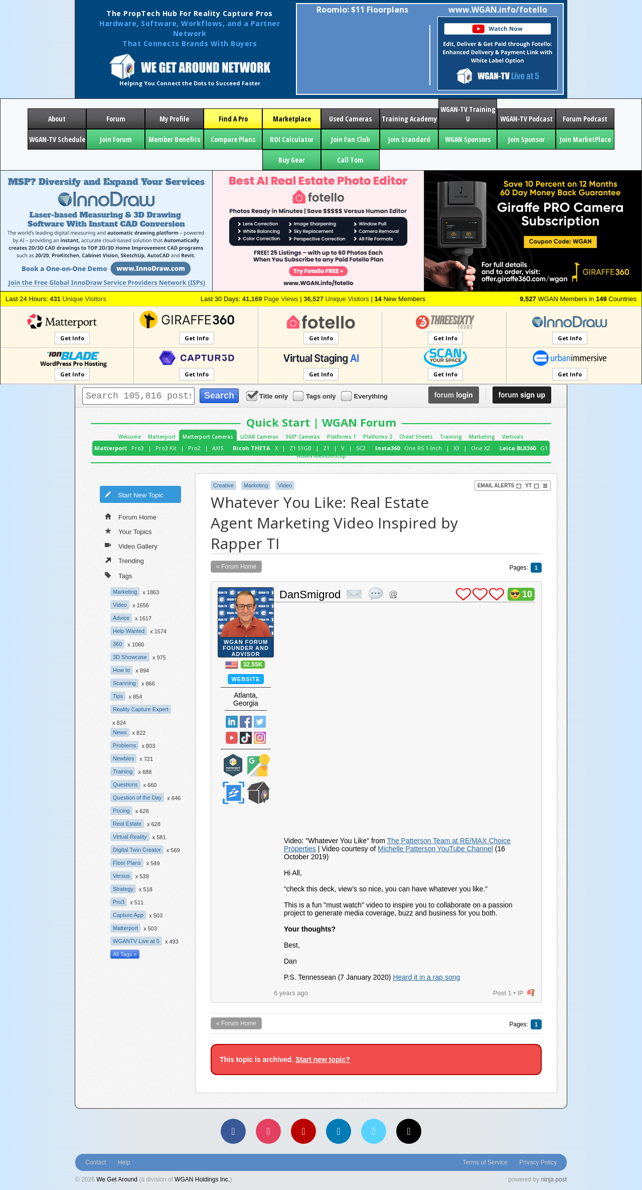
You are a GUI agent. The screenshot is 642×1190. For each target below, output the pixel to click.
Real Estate (127, 824)
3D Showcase (130, 657)
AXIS (217, 448)
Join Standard (409, 139)
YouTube (232, 738)
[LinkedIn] (338, 1131)
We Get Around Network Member (258, 793)
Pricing (121, 811)
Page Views (270, 299)
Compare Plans (233, 139)
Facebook (246, 722)
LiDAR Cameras (259, 436)
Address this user (393, 594)
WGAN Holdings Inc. (202, 1179)
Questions (125, 784)
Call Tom (350, 160)
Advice (121, 618)
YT (532, 486)
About (57, 118)
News (120, 732)
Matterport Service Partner (233, 765)
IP (521, 993)
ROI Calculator (291, 139)
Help (124, 1162)
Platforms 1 (341, 436)
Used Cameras (350, 118)
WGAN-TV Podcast (526, 118)
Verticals (513, 436)
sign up (522, 395)
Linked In (232, 722)
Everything (365, 395)
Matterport (162, 436)
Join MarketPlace (585, 139)
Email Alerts (499, 486)
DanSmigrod (310, 594)
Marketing (482, 436)
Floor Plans (127, 863)
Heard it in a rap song (426, 977)
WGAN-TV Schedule (57, 139)
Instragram (260, 738)
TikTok (246, 738)
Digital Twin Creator (137, 850)
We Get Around (116, 1179)
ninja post (554, 1179)
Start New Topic (134, 494)
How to (121, 670)
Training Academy (409, 118)
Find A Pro (233, 118)
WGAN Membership (321, 455)
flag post (531, 993)
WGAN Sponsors (468, 139)
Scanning (124, 683)
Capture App (128, 915)
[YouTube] (303, 1131)
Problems (124, 745)
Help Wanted (128, 631)
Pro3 (137, 448)
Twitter (260, 722)
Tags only (315, 395)
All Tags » (125, 954)
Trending (124, 560)
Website (245, 679)
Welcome (129, 436)
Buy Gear (291, 160)
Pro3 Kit (166, 448)
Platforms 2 (377, 436)
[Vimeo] (373, 1131)
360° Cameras (302, 436)
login (453, 395)
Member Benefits (174, 139)
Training (451, 436)
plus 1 (463, 594)
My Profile (174, 118)
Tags (118, 575)
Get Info (72, 338)
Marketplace (292, 118)
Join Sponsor (526, 139)
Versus (121, 876)
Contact (95, 1162)
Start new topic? (322, 1059)
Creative (223, 485)
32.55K (253, 664)
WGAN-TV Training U (468, 113)
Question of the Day (137, 798)
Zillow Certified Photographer (233, 793)
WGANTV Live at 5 (136, 941)
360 (117, 644)
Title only (268, 395)
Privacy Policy (538, 1162)
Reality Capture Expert (141, 709)
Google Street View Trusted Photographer (258, 765)
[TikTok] (408, 1131)
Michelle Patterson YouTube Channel (435, 849)
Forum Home (130, 516)
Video (120, 605)
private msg (354, 594)
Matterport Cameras (208, 436)
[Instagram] (268, 1131)
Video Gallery (131, 545)
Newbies (123, 758)
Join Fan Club (350, 139)
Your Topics (128, 531)
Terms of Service (485, 1162)
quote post (375, 593)
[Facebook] (233, 1131)
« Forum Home (236, 566)
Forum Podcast (585, 118)
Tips (118, 696)
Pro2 (194, 448)
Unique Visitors (78, 299)
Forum (115, 118)
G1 (544, 448)
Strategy (123, 889)
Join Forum (116, 139)
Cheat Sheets (416, 436)
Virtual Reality (130, 837)
